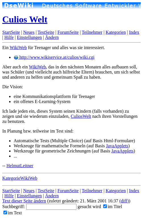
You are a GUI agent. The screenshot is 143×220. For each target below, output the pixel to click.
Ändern (52, 37)
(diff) (124, 200)
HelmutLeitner (20, 165)
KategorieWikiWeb (19, 178)
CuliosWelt (81, 116)
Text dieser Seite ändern (24, 200)
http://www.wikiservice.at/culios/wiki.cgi (54, 57)
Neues (28, 32)
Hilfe (9, 37)
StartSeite (11, 32)
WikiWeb (18, 47)
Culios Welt (24, 19)
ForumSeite (68, 32)
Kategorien (115, 32)
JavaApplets (117, 145)
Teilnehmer (92, 32)
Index (134, 32)
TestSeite (46, 32)
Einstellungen (29, 37)
